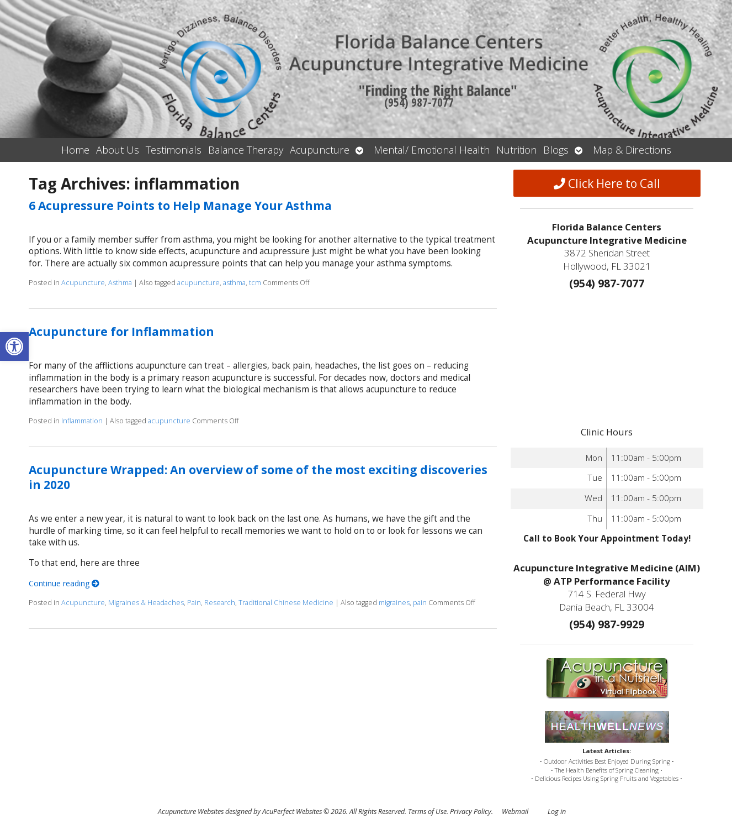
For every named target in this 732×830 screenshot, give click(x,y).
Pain (194, 602)
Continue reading (64, 583)
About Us (117, 149)
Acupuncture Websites (191, 811)
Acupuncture (319, 149)
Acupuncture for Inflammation (121, 331)
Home (75, 149)
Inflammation (82, 420)
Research (219, 602)
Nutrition (516, 149)
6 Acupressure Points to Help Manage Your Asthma (180, 205)
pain (420, 602)
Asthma (120, 282)
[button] (14, 346)
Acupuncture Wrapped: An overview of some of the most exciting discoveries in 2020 (258, 477)
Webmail (515, 811)
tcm (255, 282)
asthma (234, 282)
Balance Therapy (245, 149)
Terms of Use (427, 811)
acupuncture (198, 282)
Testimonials (173, 149)
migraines (394, 602)
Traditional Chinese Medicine (285, 602)
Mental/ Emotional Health (432, 149)
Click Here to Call (607, 183)
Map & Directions (632, 149)
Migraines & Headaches (146, 602)
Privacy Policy (470, 811)
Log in (557, 811)
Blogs (556, 149)
